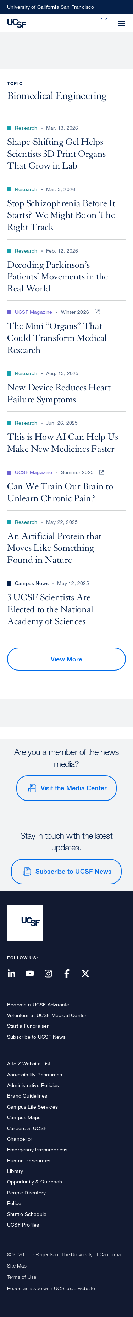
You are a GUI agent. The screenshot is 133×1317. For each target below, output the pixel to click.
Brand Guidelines (27, 1096)
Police (14, 1203)
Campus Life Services (32, 1107)
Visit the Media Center (73, 788)
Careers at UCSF (26, 1128)
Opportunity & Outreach (34, 1182)
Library (15, 1171)
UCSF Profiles (23, 1225)
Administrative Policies (33, 1085)
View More (66, 659)
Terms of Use (21, 1277)
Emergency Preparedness (37, 1149)
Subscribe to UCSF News (73, 871)
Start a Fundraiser (28, 1026)
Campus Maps (23, 1117)
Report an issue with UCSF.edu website (51, 1288)
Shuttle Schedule (26, 1214)
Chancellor (19, 1139)
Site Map (17, 1266)
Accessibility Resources (34, 1074)
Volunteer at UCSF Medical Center (47, 1015)
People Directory (26, 1192)
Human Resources (28, 1160)
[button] (105, 19)
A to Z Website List (28, 1064)
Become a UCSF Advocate (38, 1005)
